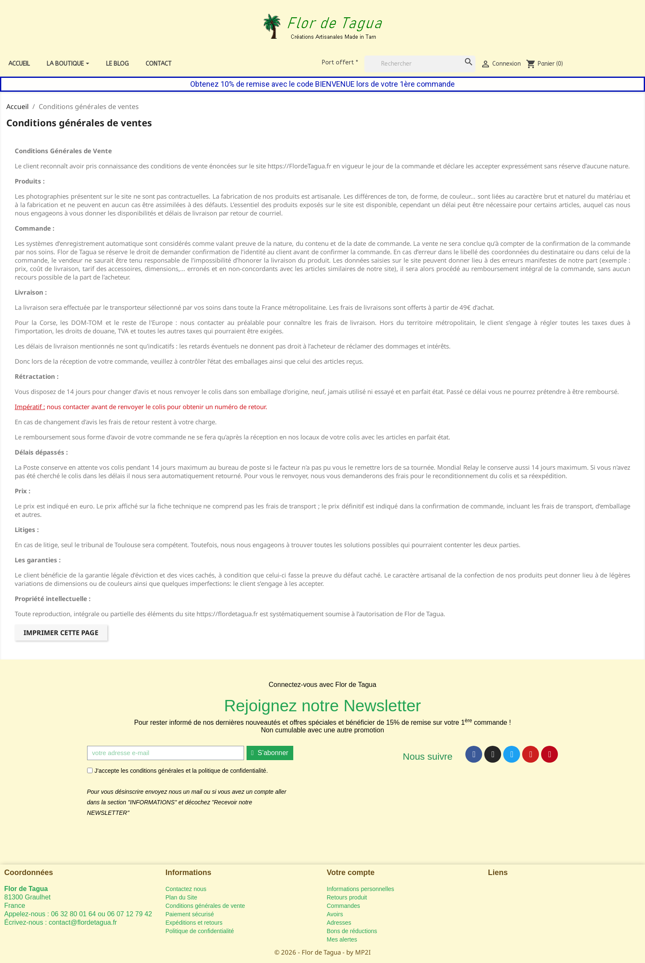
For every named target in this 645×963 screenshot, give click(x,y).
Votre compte (351, 872)
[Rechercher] (419, 64)
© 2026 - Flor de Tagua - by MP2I (322, 952)
